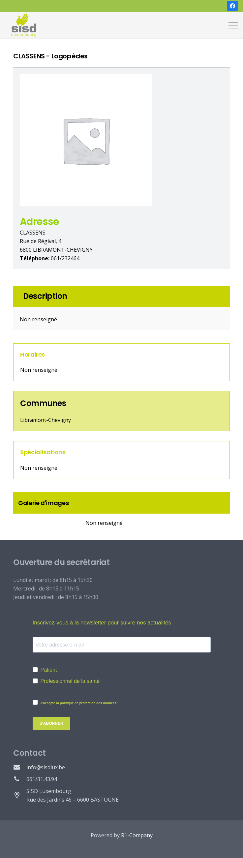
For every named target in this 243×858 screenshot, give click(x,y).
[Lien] (24, 25)
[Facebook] (232, 6)
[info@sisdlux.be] (19, 767)
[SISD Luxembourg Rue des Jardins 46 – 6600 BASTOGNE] (19, 795)
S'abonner (51, 723)
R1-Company (137, 835)
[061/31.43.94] (19, 779)
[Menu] (233, 25)
